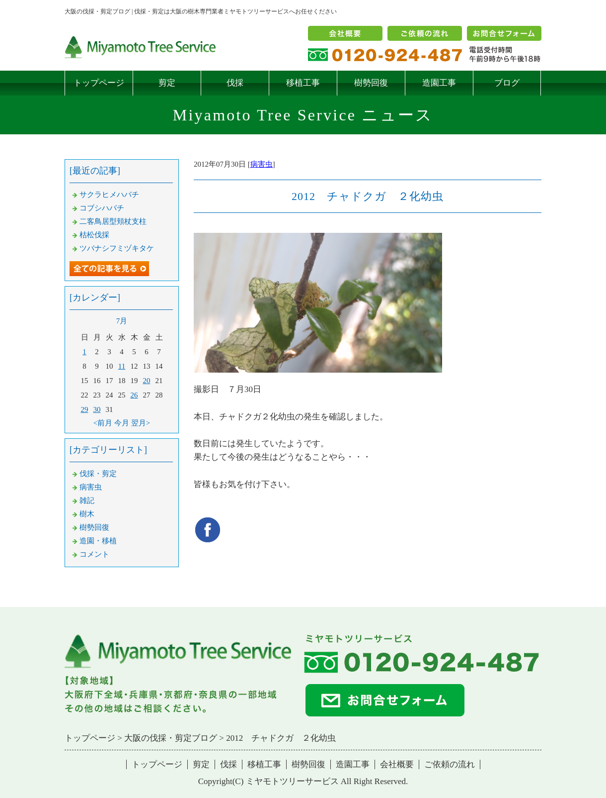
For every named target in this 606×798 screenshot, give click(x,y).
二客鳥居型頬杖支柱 (113, 221)
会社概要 (397, 764)
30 (97, 409)
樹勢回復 (371, 83)
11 (121, 366)
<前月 (102, 423)
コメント (94, 554)
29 (84, 409)
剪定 (166, 83)
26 (134, 395)
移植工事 (303, 83)
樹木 (86, 514)
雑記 (86, 500)
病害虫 (261, 164)
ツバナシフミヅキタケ (116, 248)
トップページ (99, 83)
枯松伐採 (94, 235)
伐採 (235, 83)
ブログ (507, 83)
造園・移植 (98, 541)
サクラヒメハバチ (109, 195)
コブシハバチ (101, 208)
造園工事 (439, 83)
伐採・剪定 (98, 474)
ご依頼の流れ (449, 764)
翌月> (140, 423)
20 (147, 381)
